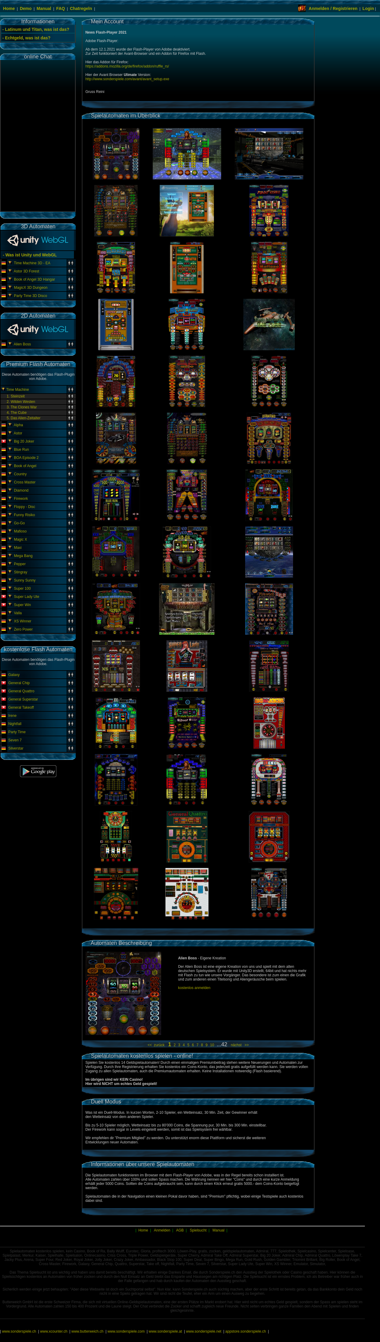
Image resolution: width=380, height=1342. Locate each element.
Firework (21, 498)
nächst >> (239, 1045)
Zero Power (23, 629)
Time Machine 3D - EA (32, 263)
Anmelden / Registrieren (333, 8)
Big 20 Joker (24, 441)
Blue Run (21, 449)
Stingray (20, 572)
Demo (26, 8)
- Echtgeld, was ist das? (26, 37)
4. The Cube (17, 413)
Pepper (20, 564)
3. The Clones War (22, 407)
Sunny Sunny (24, 580)
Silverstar (15, 748)
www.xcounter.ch (53, 1331)
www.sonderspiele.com (126, 1331)
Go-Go (19, 523)
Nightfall (14, 724)
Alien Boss (22, 344)
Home (9, 8)
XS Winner (22, 621)
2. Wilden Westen (21, 402)
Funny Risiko (24, 515)
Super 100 (22, 588)
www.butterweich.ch (87, 1331)
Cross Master (24, 482)
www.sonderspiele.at (165, 1331)
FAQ (60, 8)
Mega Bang (23, 556)
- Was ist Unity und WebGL (29, 254)
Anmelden (162, 1230)
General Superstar (23, 699)
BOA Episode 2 (26, 458)
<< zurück (157, 1045)
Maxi (18, 548)
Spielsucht (198, 1230)
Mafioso (20, 531)
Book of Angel (25, 466)
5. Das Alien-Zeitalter (23, 418)
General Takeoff (21, 707)
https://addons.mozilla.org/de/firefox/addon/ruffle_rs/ (127, 66)
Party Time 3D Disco (30, 296)
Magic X (20, 539)
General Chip (19, 683)
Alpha (18, 425)
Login (368, 8)
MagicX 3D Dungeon (31, 287)
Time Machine (17, 389)
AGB (180, 1230)
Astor (18, 433)
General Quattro (21, 691)
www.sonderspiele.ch (19, 1331)
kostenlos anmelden (194, 988)
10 (212, 1045)
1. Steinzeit (16, 396)
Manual (44, 8)
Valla (18, 613)
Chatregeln (81, 8)
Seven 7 (15, 740)
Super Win (22, 605)
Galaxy (13, 675)
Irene (12, 716)
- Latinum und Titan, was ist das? (35, 29)
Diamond (21, 490)
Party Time (16, 732)
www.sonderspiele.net (204, 1331)
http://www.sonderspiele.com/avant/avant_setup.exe (127, 79)
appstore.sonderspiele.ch (245, 1331)
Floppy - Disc (24, 507)
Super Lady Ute (26, 597)
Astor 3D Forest (26, 271)
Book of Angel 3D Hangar (34, 279)
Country (20, 474)
